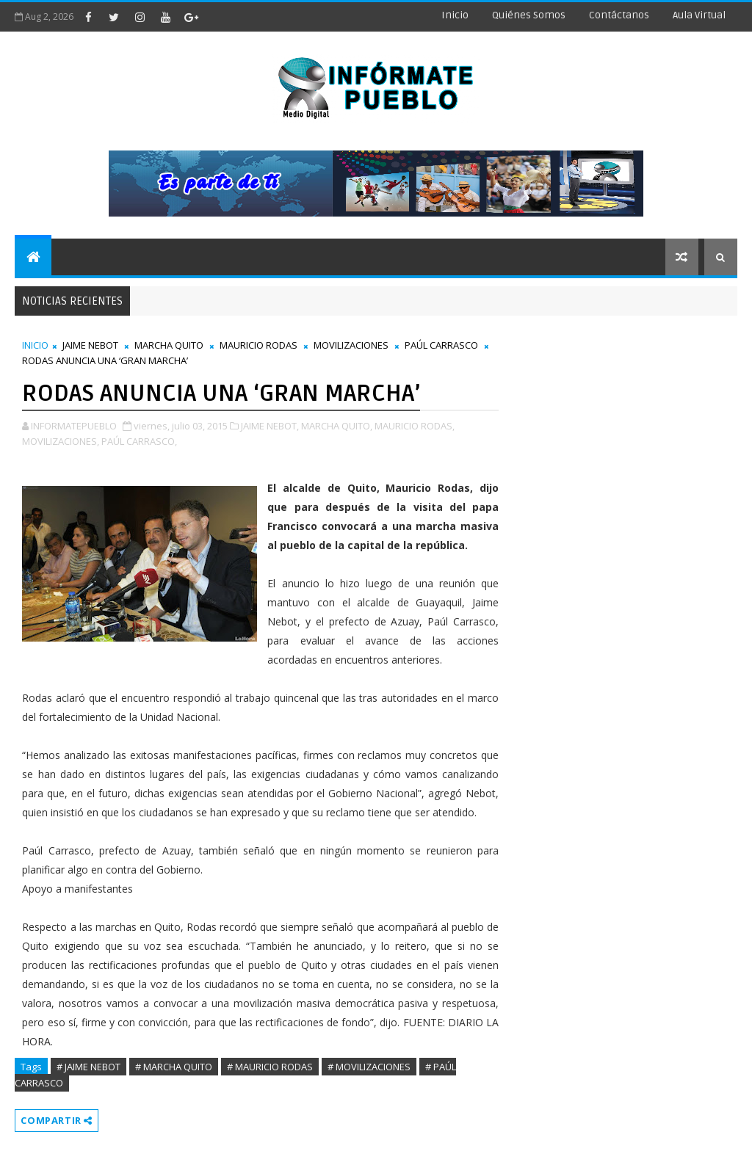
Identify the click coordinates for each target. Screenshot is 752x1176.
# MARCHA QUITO (173, 1066)
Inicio (455, 15)
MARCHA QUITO (168, 345)
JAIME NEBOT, (270, 425)
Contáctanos (619, 15)
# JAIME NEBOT (88, 1066)
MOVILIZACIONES (351, 345)
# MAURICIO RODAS (270, 1066)
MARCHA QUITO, (336, 425)
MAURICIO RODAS (258, 345)
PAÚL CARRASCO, (139, 441)
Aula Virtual (699, 15)
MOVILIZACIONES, (60, 441)
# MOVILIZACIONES (369, 1066)
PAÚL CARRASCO (441, 345)
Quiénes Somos (528, 15)
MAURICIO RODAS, (415, 425)
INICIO (35, 345)
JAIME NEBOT (90, 345)
